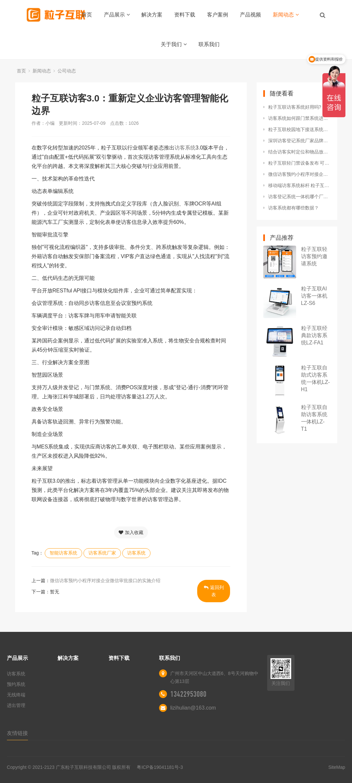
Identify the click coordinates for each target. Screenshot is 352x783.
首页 (87, 14)
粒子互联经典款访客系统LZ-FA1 (314, 335)
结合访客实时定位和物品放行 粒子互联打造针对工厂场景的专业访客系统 (299, 151)
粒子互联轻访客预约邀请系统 (314, 256)
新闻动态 (286, 14)
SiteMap (336, 767)
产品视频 (250, 14)
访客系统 (185, 147)
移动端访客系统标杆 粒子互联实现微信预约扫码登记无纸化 (299, 185)
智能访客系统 (63, 552)
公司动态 (67, 70)
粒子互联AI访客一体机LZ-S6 (314, 296)
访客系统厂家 (102, 552)
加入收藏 (131, 532)
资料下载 (184, 14)
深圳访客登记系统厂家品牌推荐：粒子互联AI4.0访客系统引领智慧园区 (299, 140)
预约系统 (16, 684)
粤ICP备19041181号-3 (160, 767)
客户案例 (217, 14)
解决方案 (151, 14)
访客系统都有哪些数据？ (293, 207)
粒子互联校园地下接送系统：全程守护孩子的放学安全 (299, 129)
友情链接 (17, 733)
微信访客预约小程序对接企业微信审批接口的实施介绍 (105, 580)
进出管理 (16, 705)
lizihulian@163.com (193, 708)
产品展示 (117, 14)
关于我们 (174, 44)
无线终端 (16, 694)
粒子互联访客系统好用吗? (294, 107)
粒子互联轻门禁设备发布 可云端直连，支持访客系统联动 (299, 163)
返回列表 (214, 591)
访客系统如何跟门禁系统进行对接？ (299, 118)
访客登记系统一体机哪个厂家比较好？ (299, 196)
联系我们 (209, 44)
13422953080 (188, 694)
